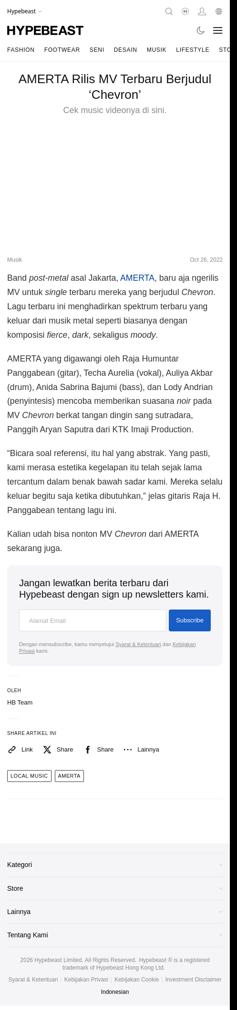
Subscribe (190, 620)
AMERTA (137, 278)
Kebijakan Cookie (136, 979)
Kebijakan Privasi (86, 979)
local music (29, 776)
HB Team (19, 702)
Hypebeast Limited (58, 960)
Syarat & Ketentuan (138, 644)
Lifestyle (192, 50)
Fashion (21, 50)
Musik (157, 50)
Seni (97, 50)
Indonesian (115, 992)
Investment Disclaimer (193, 979)
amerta (69, 776)
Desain (125, 50)
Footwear (62, 50)
